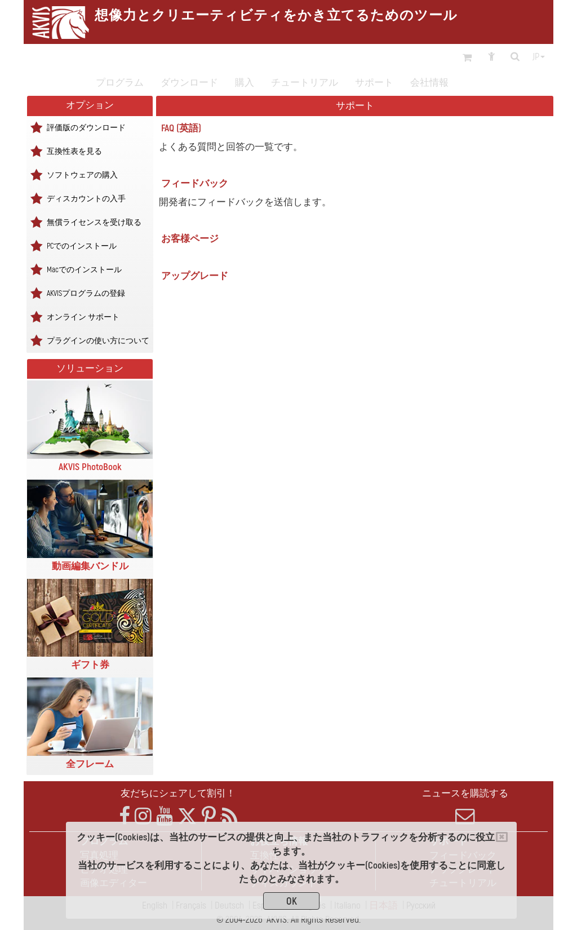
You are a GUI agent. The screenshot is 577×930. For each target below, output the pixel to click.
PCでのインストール (82, 245)
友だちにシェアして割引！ (178, 793)
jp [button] (538, 57)
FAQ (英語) (181, 128)
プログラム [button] (120, 82)
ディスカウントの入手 (86, 198)
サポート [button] (374, 82)
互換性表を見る (74, 151)
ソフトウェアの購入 (82, 174)
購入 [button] (244, 82)
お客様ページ (190, 239)
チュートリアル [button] (304, 82)
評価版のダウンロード (86, 127)
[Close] (502, 837)
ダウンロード (189, 82)
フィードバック (194, 183)
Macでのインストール (84, 269)
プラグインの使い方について (98, 340)
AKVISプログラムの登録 (86, 293)
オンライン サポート (83, 316)
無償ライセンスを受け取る (94, 222)
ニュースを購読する (465, 806)
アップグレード (194, 276)
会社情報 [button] (429, 82)
